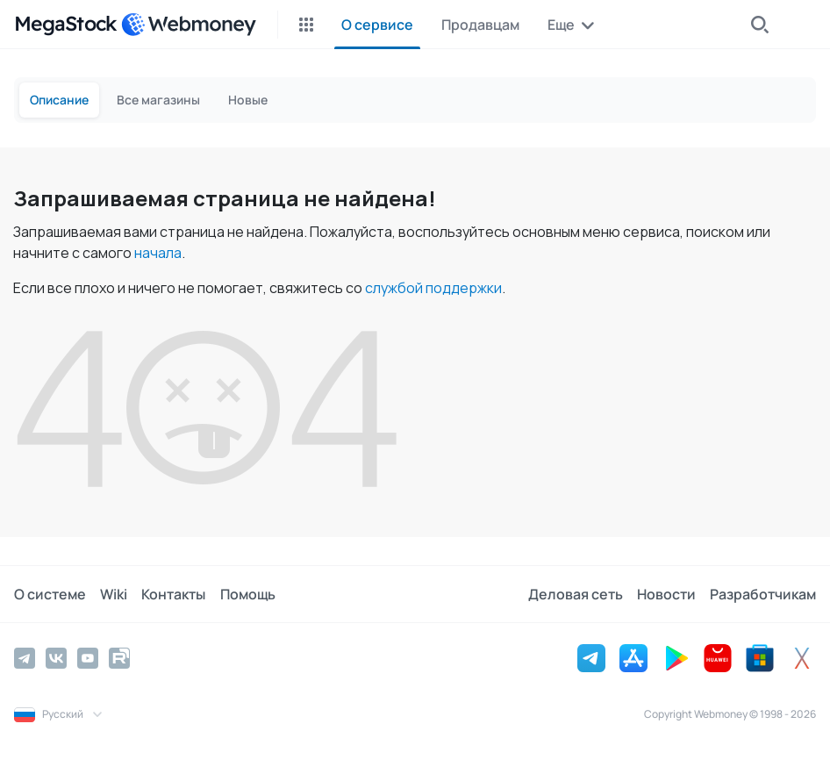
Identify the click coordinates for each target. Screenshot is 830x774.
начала (158, 252)
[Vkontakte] (56, 658)
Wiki (113, 594)
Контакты (173, 594)
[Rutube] (119, 658)
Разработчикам (763, 594)
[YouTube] (87, 658)
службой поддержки (433, 287)
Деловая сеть (575, 594)
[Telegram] (24, 658)
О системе (50, 594)
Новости (666, 594)
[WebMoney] (188, 24)
